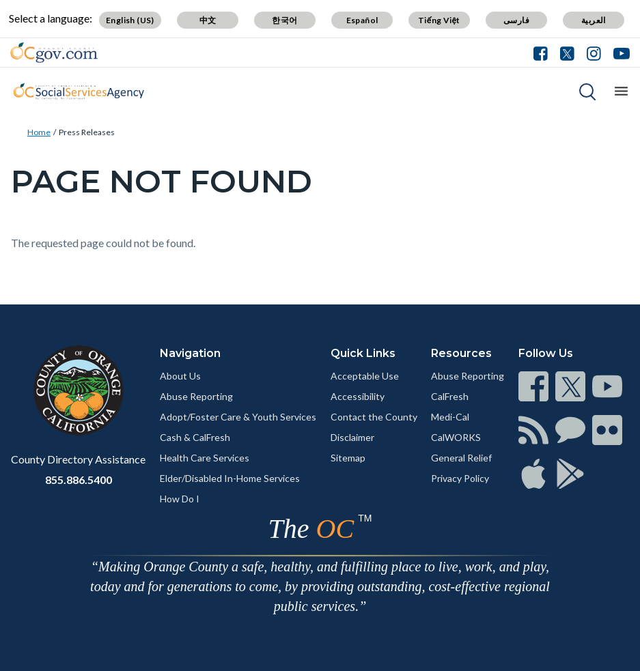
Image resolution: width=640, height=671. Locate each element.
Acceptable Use (365, 376)
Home (39, 132)
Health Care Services (204, 457)
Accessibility (358, 396)
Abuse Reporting (196, 396)
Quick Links (363, 353)
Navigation (190, 353)
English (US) (130, 20)
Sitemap (348, 457)
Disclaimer (352, 437)
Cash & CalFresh (195, 437)
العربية (593, 20)
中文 (208, 20)
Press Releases (87, 132)
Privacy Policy (460, 478)
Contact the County (374, 417)
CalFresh (450, 396)
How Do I (179, 498)
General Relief (461, 457)
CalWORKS (456, 437)
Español (362, 20)
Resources (461, 353)
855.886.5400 (78, 479)
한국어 (284, 20)
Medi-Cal (450, 417)
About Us (180, 376)
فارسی (516, 20)
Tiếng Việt (439, 20)
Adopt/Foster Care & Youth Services (238, 417)
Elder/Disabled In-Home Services (230, 478)
